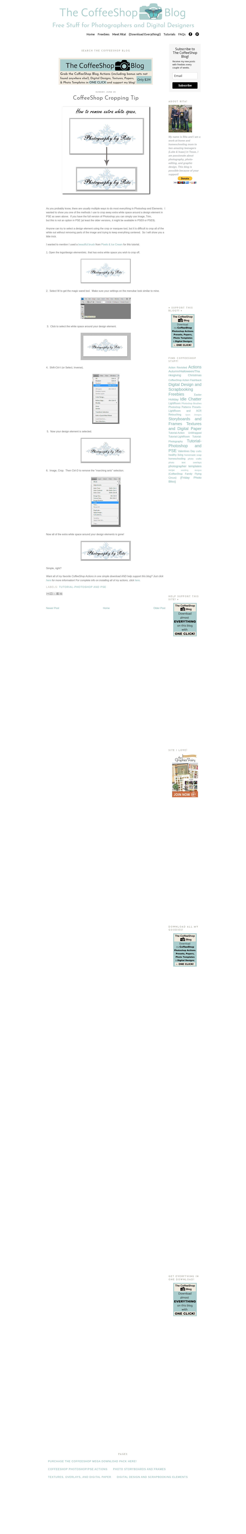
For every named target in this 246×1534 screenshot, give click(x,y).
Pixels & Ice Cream (112, 244)
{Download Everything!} (145, 34)
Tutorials (169, 34)
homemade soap (192, 455)
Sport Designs (193, 415)
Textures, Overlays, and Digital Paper (79, 1477)
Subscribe (185, 85)
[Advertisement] (184, 251)
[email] (185, 75)
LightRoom (174, 403)
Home (90, 34)
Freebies (104, 34)
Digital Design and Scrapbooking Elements (152, 1477)
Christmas (194, 375)
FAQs (182, 34)
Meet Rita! (119, 34)
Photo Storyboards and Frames (139, 1469)
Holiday (173, 399)
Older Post (159, 608)
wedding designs (191, 470)
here (48, 580)
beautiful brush (86, 244)
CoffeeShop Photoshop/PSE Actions (77, 1469)
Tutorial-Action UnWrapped (184, 433)
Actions (194, 367)
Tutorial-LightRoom (179, 436)
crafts (198, 451)
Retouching (174, 414)
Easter (197, 394)
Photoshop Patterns (179, 407)
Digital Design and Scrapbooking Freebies (184, 389)
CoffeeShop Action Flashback (184, 380)
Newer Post (52, 608)
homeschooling (176, 458)
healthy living (175, 455)
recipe (171, 470)
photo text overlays (184, 462)
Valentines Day (186, 451)
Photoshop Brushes (191, 403)
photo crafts (194, 458)
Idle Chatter (190, 399)
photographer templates (184, 466)
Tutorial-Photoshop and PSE (82, 587)
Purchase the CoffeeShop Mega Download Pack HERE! (92, 1461)
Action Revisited (177, 367)
